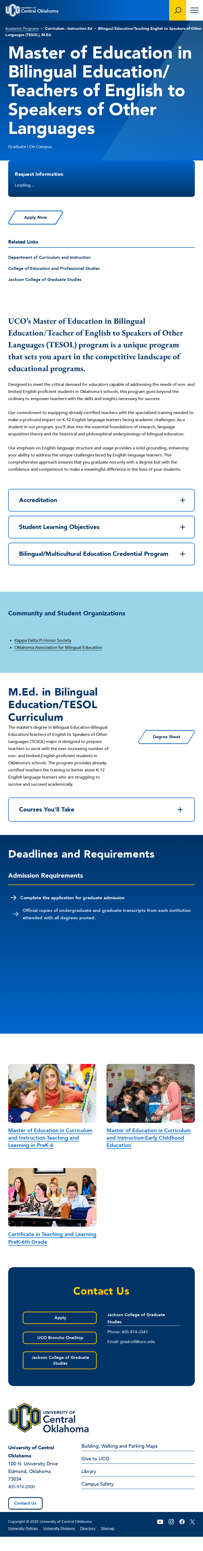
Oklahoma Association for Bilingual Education (58, 659)
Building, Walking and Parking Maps (119, 1461)
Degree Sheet (157, 749)
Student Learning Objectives (103, 528)
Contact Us (25, 1517)
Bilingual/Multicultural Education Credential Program (103, 561)
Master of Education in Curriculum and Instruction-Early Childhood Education (149, 1151)
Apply (59, 1331)
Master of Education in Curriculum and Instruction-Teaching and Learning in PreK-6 (50, 1151)
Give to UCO (95, 1473)
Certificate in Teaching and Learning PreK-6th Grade (52, 1251)
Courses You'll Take (101, 822)
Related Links (23, 242)
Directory (87, 1542)
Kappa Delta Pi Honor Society (43, 652)
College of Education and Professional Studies (54, 269)
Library (88, 1486)
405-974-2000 (23, 1501)
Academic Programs (22, 28)
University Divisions (59, 1542)
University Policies (23, 1542)
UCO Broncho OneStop (59, 1351)
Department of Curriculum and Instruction (49, 258)
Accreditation (103, 501)
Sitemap (107, 1542)
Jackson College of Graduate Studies (44, 280)
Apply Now (46, 218)
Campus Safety (97, 1499)
